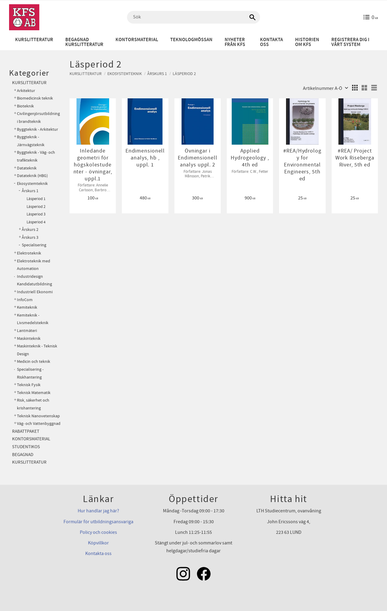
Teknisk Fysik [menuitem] (29, 385)
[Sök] (252, 17)
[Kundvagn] (370, 17)
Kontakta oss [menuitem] (271, 42)
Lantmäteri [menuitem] (27, 330)
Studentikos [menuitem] (26, 447)
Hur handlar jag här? (98, 511)
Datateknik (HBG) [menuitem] (32, 176)
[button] (355, 88)
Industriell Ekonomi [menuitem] (35, 292)
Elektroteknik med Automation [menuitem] (33, 265)
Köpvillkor (98, 543)
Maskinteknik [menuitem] (29, 338)
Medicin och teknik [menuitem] (33, 361)
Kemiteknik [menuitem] (27, 307)
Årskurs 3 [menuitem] (30, 237)
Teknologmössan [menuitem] (191, 40)
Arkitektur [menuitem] (26, 91)
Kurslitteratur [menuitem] (34, 40)
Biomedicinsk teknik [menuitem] (35, 98)
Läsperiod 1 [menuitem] (36, 198)
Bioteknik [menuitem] (25, 106)
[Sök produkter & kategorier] (193, 17)
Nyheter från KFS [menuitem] (235, 42)
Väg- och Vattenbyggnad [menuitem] (38, 423)
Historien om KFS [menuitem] (307, 42)
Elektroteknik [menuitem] (29, 253)
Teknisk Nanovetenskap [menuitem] (38, 416)
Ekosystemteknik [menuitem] (32, 183)
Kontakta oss (98, 553)
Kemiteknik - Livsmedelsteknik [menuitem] (32, 319)
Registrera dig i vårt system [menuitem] (350, 42)
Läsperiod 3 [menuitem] (36, 214)
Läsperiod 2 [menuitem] (36, 206)
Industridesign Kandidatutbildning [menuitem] (34, 280)
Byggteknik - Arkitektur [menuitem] (37, 129)
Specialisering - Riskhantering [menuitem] (30, 373)
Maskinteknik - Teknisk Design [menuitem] (37, 350)
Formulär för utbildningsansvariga (98, 522)
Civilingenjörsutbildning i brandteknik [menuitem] (38, 117)
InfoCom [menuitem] (25, 300)
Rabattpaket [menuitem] (25, 431)
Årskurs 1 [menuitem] (30, 191)
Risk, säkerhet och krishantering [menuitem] (33, 404)
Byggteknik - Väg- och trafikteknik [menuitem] (36, 156)
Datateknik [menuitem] (27, 168)
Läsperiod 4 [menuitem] (36, 222)
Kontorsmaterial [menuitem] (136, 40)
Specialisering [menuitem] (34, 245)
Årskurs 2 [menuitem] (30, 229)
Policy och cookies (98, 532)
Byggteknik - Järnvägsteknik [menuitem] (30, 141)
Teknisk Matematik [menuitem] (33, 393)
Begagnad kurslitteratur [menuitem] (84, 42)
